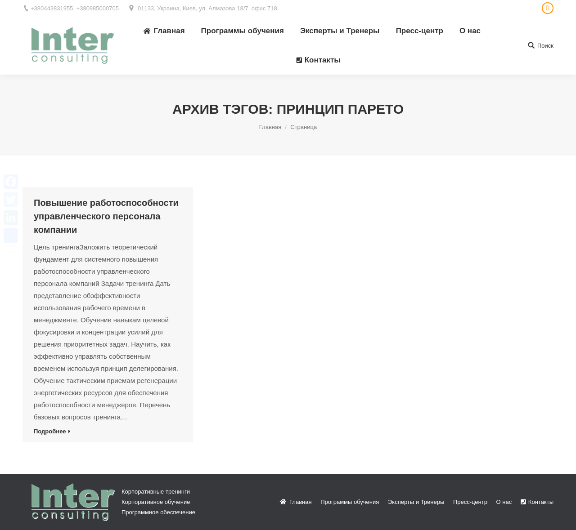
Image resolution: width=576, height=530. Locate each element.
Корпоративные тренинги (156, 491)
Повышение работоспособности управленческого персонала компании (106, 216)
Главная (270, 127)
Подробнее (50, 431)
